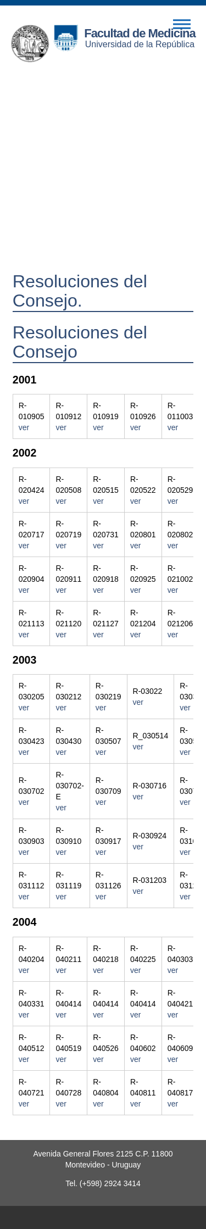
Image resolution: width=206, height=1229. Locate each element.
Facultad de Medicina (140, 33)
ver (24, 427)
